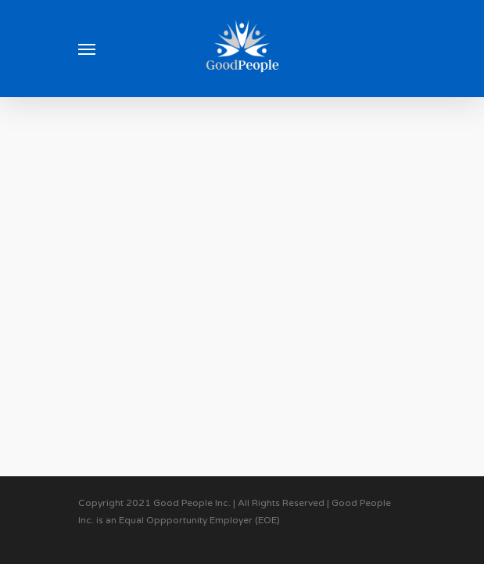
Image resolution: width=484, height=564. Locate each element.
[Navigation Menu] (86, 48)
